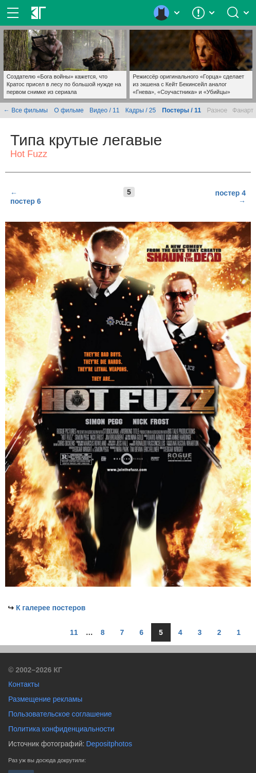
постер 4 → (230, 197)
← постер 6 (25, 197)
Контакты (23, 684)
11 (74, 632)
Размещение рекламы (45, 699)
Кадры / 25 (140, 110)
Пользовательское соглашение (60, 714)
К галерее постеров (51, 608)
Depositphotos (109, 744)
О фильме (68, 110)
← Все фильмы (26, 110)
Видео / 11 (104, 110)
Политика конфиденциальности (61, 729)
